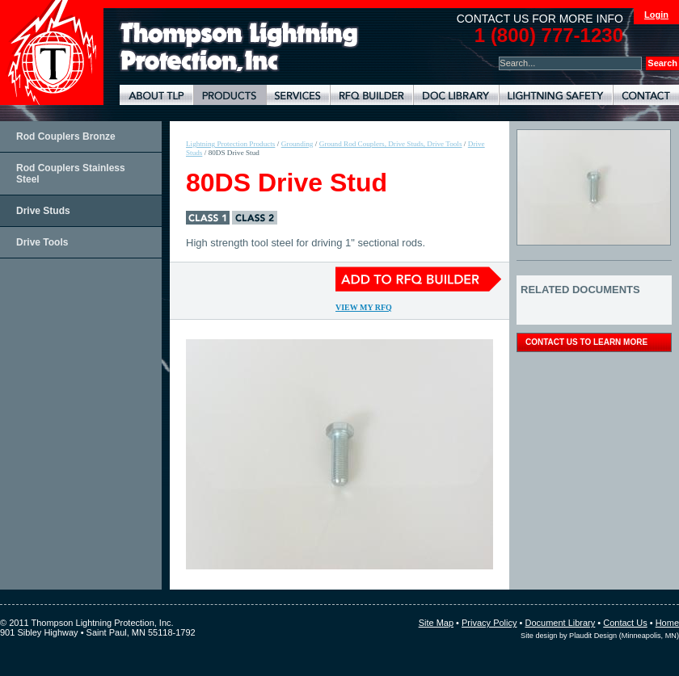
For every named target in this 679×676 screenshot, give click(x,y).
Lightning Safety (556, 95)
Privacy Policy (489, 623)
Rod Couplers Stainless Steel (70, 173)
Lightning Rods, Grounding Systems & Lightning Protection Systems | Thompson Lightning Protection (239, 47)
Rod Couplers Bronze (66, 136)
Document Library (456, 95)
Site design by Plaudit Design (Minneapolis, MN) (600, 636)
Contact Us (625, 623)
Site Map (436, 623)
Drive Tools (42, 242)
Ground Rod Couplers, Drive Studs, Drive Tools (390, 144)
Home (667, 623)
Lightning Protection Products (229, 95)
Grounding (297, 144)
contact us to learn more (586, 342)
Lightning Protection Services (298, 95)
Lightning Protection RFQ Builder (371, 95)
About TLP (156, 95)
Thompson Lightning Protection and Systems (51, 52)
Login (656, 14)
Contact (646, 95)
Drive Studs (43, 210)
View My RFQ (363, 307)
